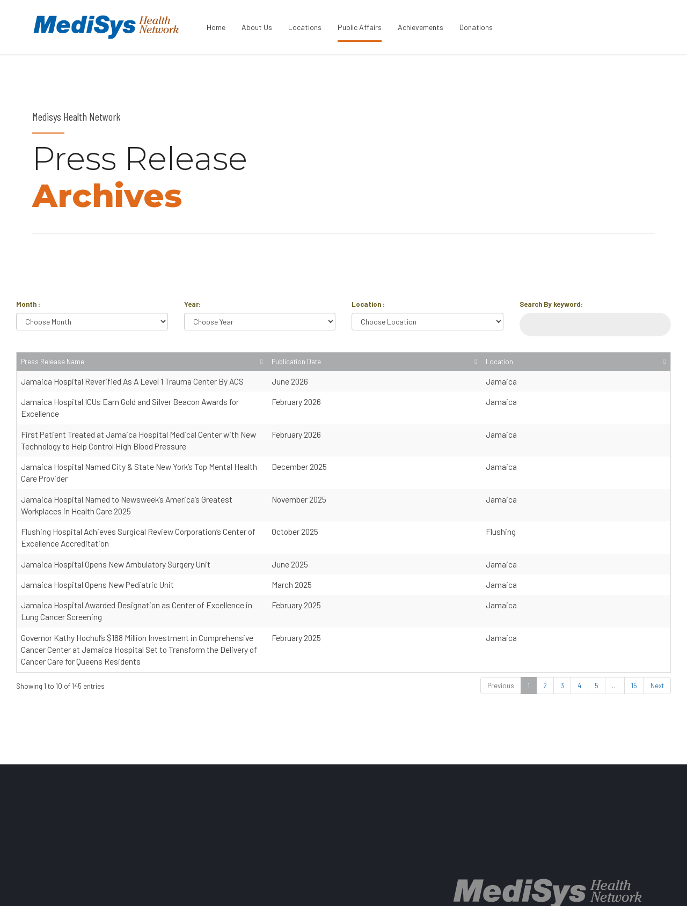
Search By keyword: (551, 304)
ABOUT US (374, 887)
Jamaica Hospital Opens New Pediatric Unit (97, 534)
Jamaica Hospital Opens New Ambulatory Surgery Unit (115, 514)
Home (216, 27)
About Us (257, 27)
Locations (304, 27)
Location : (368, 304)
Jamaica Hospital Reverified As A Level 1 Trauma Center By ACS (132, 391)
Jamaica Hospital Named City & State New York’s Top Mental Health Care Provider (163, 452)
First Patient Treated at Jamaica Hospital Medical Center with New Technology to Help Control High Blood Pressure (222, 432)
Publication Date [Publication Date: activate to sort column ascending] (580, 366)
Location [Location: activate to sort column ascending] (640, 371)
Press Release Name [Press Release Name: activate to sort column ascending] (52, 371)
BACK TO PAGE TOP (617, 887)
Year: (192, 304)
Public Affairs (360, 27)
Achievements (420, 27)
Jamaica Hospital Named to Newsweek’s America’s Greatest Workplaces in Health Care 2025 (182, 473)
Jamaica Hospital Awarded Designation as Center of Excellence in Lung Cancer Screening (178, 555)
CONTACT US (555, 887)
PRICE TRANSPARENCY (487, 887)
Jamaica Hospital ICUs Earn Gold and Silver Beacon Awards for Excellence (150, 412)
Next (657, 611)
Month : (28, 304)
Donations (476, 27)
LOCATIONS (421, 887)
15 (634, 611)
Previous (500, 611)
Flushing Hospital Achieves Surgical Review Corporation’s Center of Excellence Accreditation (183, 494)
